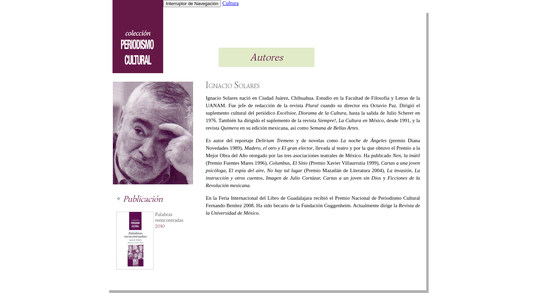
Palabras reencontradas (169, 217)
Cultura (230, 3)
